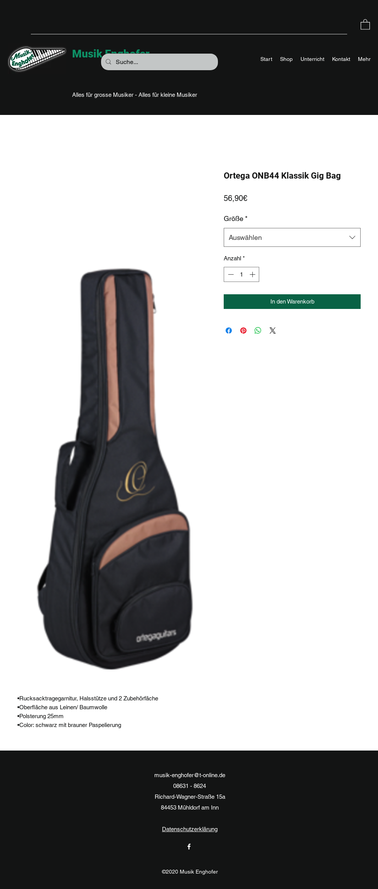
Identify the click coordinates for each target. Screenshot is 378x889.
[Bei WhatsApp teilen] (258, 330)
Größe (236, 218)
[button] (365, 24)
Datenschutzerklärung (190, 829)
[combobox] (292, 237)
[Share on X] (272, 330)
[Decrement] (230, 274)
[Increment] (253, 274)
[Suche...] (159, 62)
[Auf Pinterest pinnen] (243, 330)
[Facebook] (189, 846)
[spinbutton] (241, 274)
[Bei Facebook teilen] (228, 330)
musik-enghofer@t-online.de (189, 775)
